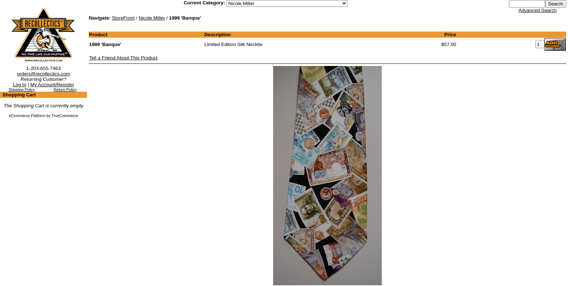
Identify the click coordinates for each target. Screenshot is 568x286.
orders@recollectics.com (43, 73)
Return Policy (65, 89)
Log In (19, 84)
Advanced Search (537, 10)
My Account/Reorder (52, 84)
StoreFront (123, 18)
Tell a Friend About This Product (123, 58)
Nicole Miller (152, 18)
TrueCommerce (64, 115)
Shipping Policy (22, 89)
